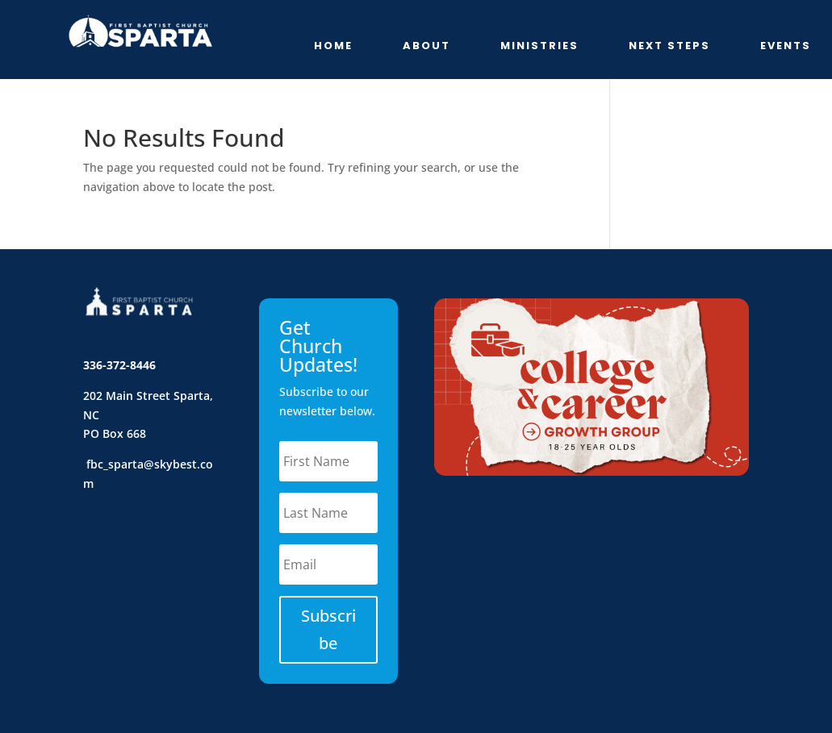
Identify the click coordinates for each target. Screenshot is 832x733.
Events (785, 46)
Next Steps (669, 46)
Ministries (539, 46)
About (426, 46)
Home (333, 46)
